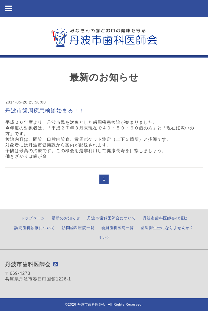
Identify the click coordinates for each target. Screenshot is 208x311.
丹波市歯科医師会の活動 (165, 218)
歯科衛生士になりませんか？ (167, 228)
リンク (104, 237)
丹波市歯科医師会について (111, 218)
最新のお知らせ (66, 218)
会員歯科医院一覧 (117, 228)
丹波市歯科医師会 (91, 304)
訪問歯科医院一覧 (78, 228)
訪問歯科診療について (34, 228)
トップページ (33, 218)
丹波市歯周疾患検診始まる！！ (45, 110)
